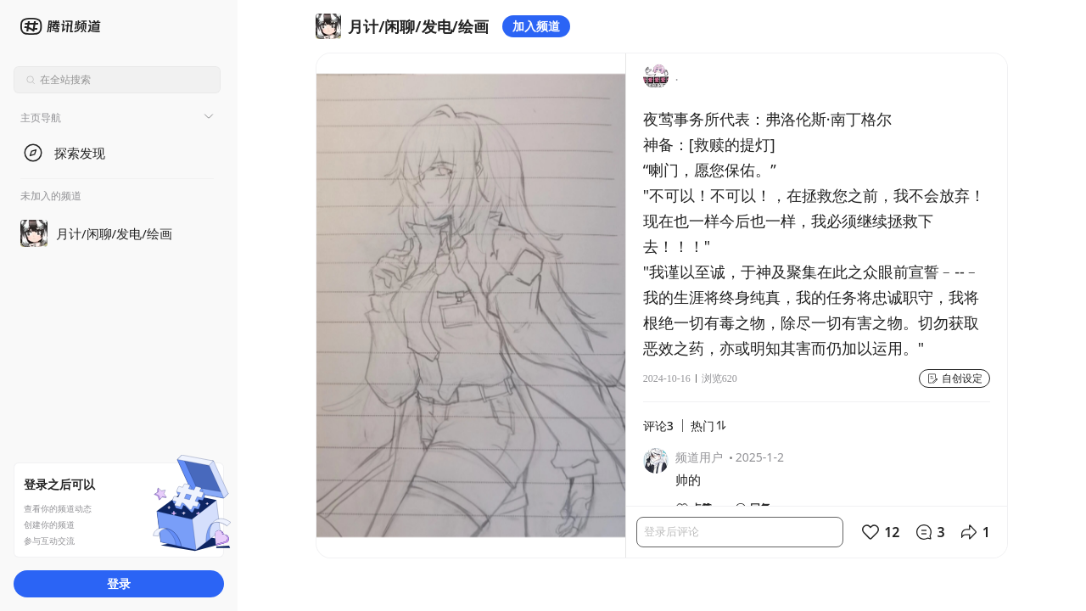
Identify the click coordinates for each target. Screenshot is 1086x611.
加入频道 (536, 26)
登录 (119, 583)
